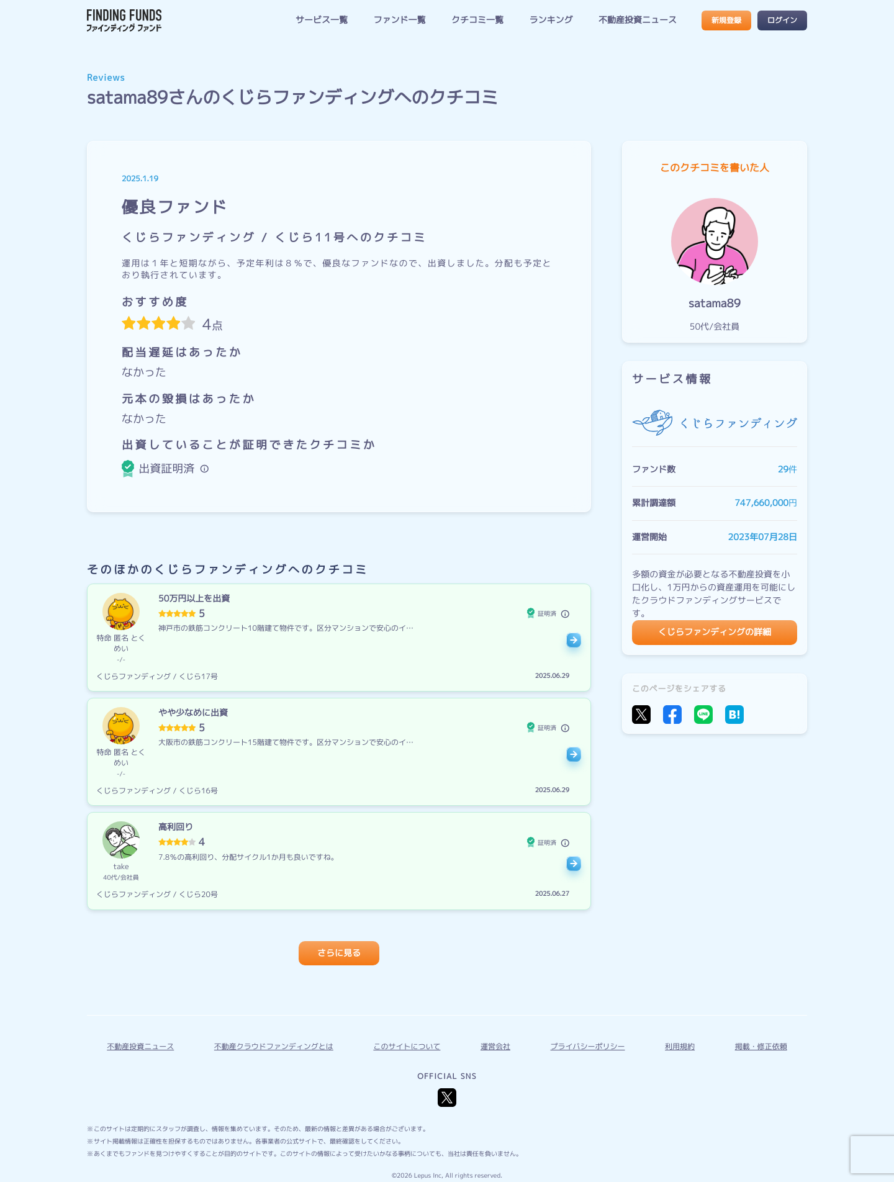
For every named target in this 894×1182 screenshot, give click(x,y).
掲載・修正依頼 (761, 1046)
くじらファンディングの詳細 (714, 632)
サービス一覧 (322, 20)
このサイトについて (406, 1046)
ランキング (550, 20)
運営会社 (495, 1046)
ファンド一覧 (399, 20)
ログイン (782, 20)
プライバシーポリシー (588, 1046)
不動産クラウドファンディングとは (273, 1046)
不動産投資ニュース (637, 20)
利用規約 (680, 1046)
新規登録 (726, 20)
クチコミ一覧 (477, 20)
